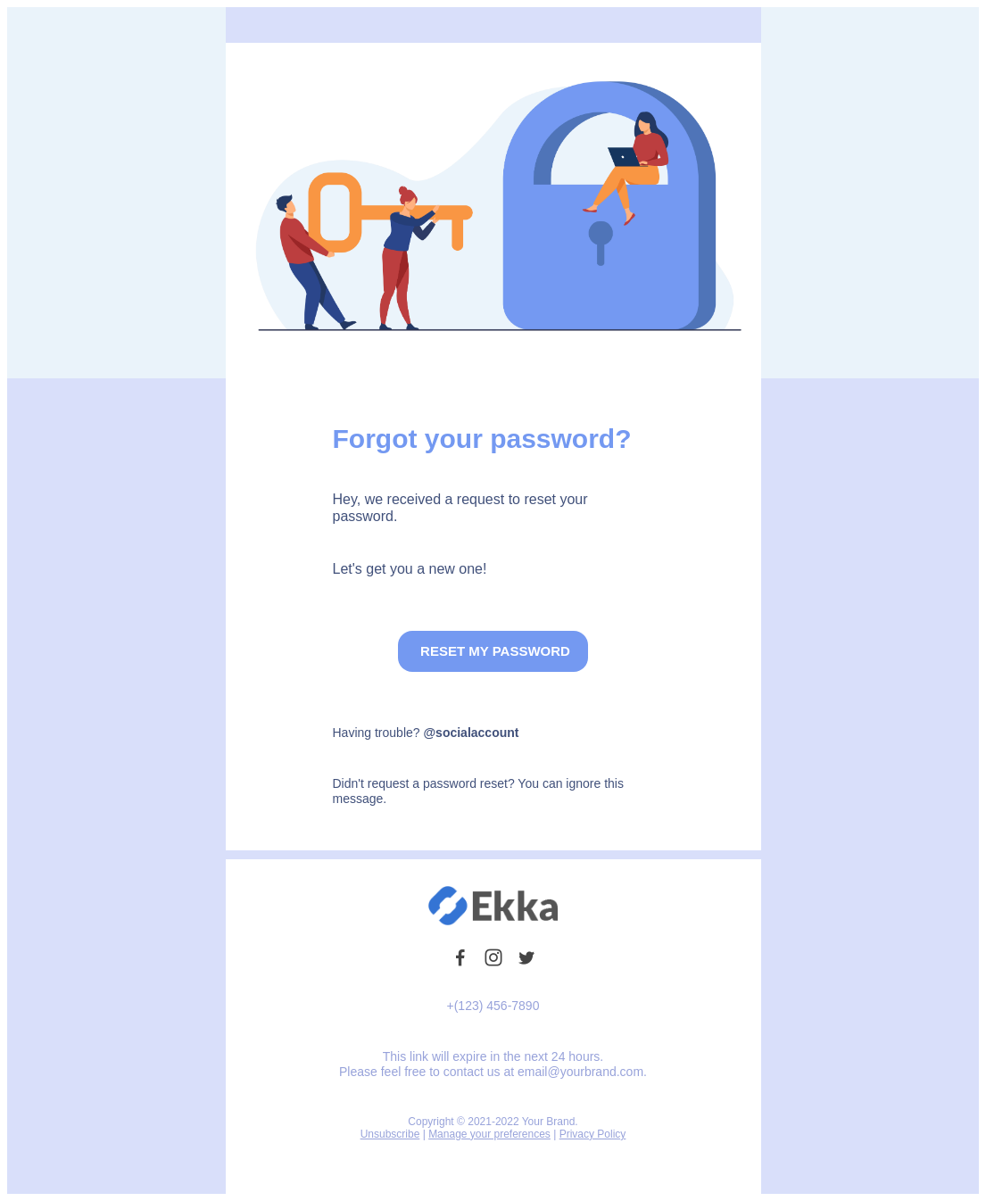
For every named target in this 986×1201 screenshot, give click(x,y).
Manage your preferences (489, 1134)
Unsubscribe (390, 1134)
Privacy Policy (592, 1134)
